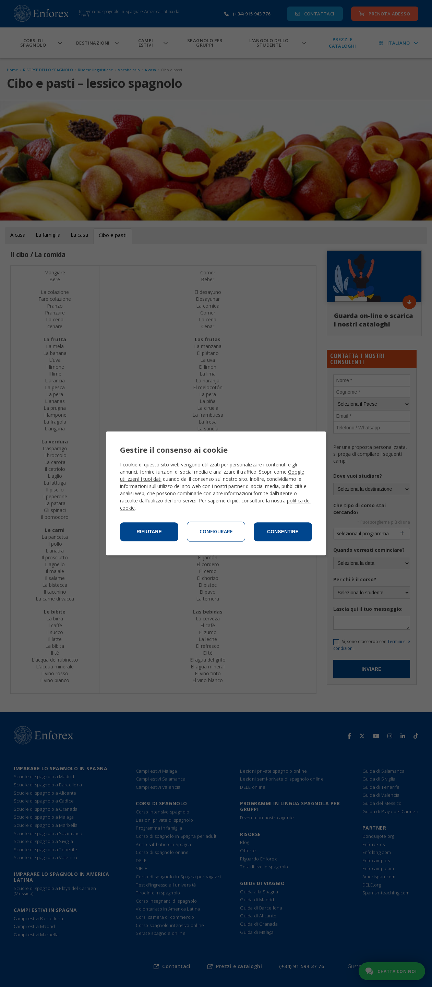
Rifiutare (149, 532)
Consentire (283, 532)
